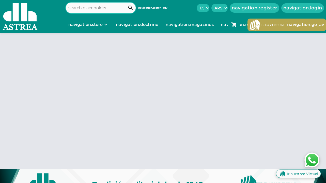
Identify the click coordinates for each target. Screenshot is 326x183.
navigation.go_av (287, 24)
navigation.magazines (190, 24)
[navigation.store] (88, 24)
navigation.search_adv (152, 7)
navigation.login (302, 8)
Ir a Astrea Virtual (298, 173)
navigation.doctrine (137, 24)
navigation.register (254, 8)
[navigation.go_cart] (234, 25)
